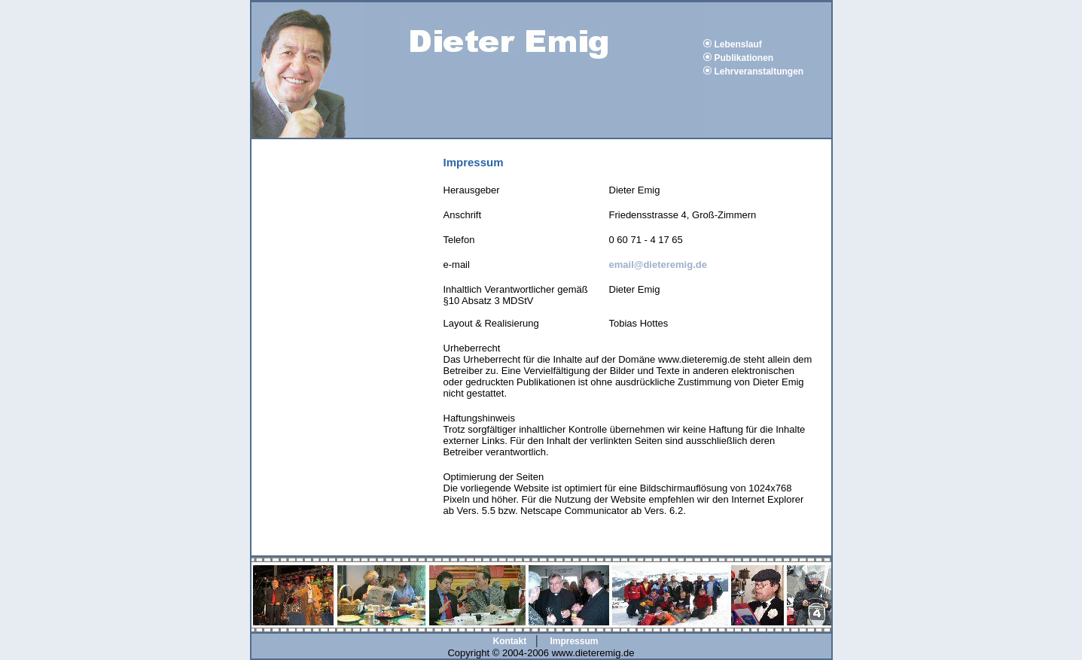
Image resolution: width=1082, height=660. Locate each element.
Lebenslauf (738, 44)
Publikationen (744, 58)
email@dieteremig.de (658, 264)
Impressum (574, 641)
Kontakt (510, 641)
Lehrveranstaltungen (759, 71)
